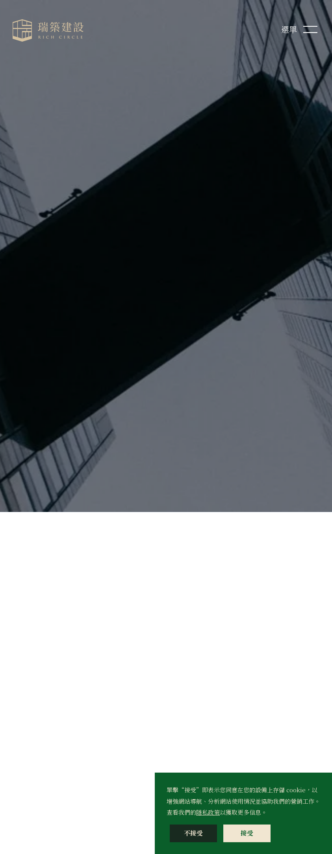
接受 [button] (247, 832)
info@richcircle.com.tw (68, 562)
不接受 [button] (193, 832)
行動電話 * (265, 570)
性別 (181, 613)
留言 (181, 693)
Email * (186, 570)
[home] (48, 30)
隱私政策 (208, 812)
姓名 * (183, 530)
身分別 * (186, 653)
